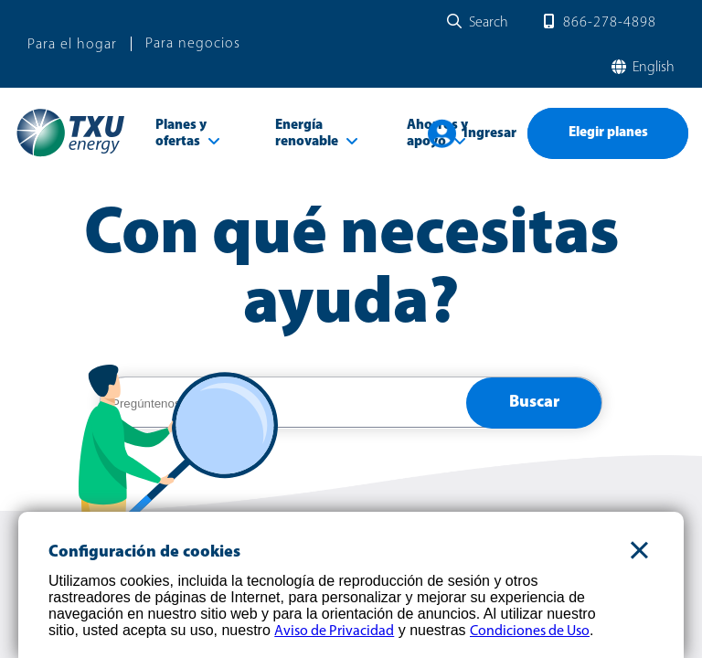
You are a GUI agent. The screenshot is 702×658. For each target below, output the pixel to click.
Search (488, 23)
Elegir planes (608, 133)
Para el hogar (72, 44)
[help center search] (283, 403)
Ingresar (489, 134)
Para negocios (192, 44)
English (652, 67)
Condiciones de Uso (530, 631)
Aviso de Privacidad (334, 631)
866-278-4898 (609, 23)
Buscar (534, 402)
